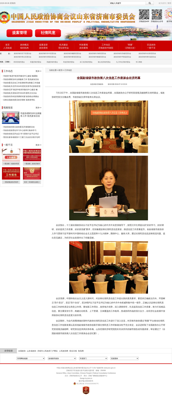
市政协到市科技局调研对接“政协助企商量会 (21, 96)
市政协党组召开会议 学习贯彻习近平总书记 (21, 134)
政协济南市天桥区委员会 (97, 53)
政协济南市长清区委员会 (147, 53)
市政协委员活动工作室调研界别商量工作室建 (21, 83)
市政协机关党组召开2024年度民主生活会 (20, 93)
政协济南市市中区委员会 (47, 53)
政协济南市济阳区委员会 (47, 57)
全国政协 (22, 351)
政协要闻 (83, 48)
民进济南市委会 (68, 62)
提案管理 (19, 33)
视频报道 (8, 107)
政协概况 (24, 45)
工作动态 (106, 45)
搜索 (150, 3)
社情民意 (48, 33)
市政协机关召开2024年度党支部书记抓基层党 (21, 86)
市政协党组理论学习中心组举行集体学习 (19, 130)
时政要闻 (83, 45)
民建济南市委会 (52, 62)
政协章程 (43, 48)
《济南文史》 (130, 48)
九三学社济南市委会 (123, 62)
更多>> (38, 71)
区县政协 (151, 45)
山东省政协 (31, 351)
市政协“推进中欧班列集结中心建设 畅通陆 (20, 76)
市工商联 (139, 62)
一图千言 (151, 48)
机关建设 (63, 45)
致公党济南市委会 (104, 62)
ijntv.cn (89, 378)
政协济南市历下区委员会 (22, 53)
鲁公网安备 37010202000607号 (86, 384)
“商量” (130, 45)
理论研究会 (63, 48)
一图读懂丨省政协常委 (11, 164)
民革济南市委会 (19, 62)
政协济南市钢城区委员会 (97, 57)
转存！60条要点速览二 (32, 182)
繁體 (169, 3)
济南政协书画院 (105, 48)
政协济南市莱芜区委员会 (72, 57)
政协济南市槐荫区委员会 (72, 53)
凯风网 (81, 351)
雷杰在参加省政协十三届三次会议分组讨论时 (21, 137)
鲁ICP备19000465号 (86, 381)
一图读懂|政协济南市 (11, 182)
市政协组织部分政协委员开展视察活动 (19, 127)
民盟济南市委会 (35, 62)
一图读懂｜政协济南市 (32, 164)
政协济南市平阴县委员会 (122, 57)
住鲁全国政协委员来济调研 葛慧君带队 (19, 100)
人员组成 (7, 48)
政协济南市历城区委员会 (122, 53)
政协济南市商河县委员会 (147, 57)
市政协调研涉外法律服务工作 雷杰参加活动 (21, 79)
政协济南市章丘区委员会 (22, 57)
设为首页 (162, 3)
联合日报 (73, 351)
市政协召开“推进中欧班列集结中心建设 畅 (20, 90)
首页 (7, 45)
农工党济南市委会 (86, 62)
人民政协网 (63, 351)
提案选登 (43, 45)
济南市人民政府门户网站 (47, 351)
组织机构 (24, 48)
